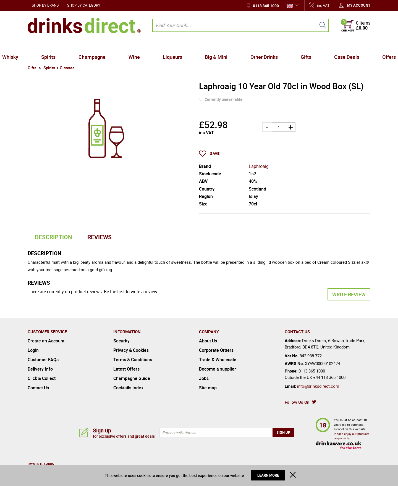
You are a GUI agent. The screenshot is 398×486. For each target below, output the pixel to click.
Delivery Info (40, 369)
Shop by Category (83, 5)
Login (33, 350)
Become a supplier (217, 369)
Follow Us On (297, 402)
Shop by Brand (45, 5)
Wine (143, 45)
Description (53, 237)
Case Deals (325, 45)
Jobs (204, 378)
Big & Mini (213, 45)
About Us (208, 341)
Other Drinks (255, 45)
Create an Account (46, 341)
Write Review (349, 294)
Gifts (291, 45)
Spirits (70, 45)
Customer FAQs (43, 359)
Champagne (107, 45)
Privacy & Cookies (131, 350)
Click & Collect (42, 378)
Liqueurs (175, 45)
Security (121, 341)
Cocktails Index (128, 388)
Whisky (38, 45)
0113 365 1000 (266, 5)
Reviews (99, 237)
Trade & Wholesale (217, 359)
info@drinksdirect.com (318, 386)
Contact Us (38, 388)
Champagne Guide (131, 378)
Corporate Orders (216, 350)
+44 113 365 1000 (329, 377)
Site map (208, 388)
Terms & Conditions (132, 359)
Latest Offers (126, 369)
